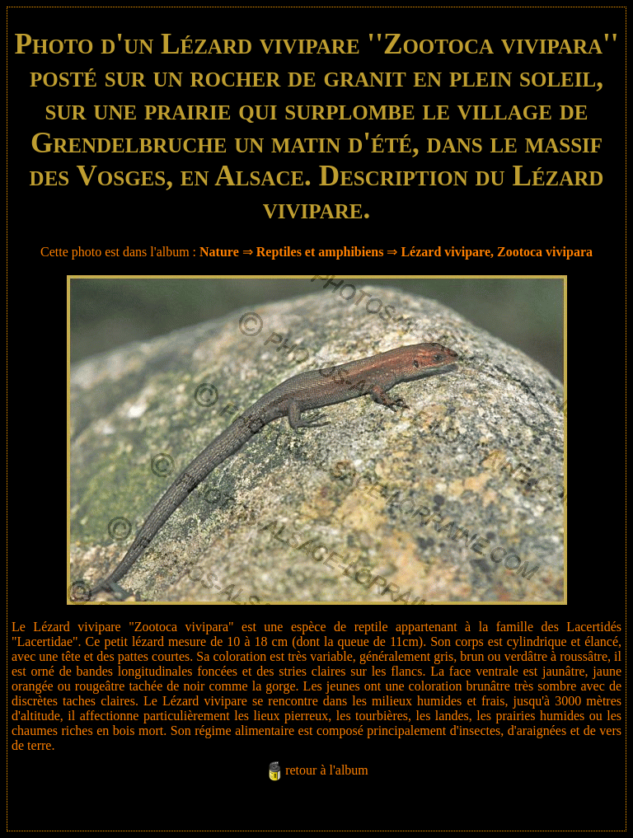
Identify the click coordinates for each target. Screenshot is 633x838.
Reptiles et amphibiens (320, 252)
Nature (219, 252)
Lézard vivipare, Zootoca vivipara (497, 252)
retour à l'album (326, 770)
